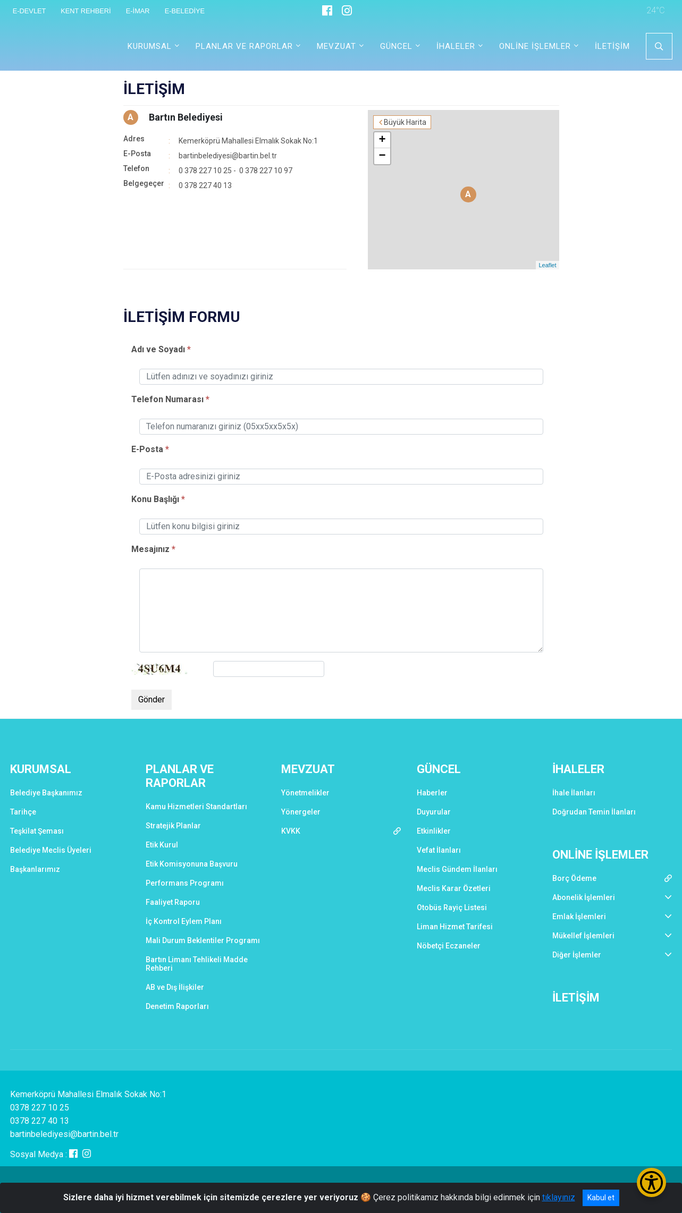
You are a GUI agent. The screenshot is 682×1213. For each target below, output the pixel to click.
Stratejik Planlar (173, 825)
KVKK (290, 831)
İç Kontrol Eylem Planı (184, 921)
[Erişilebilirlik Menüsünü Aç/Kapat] (651, 1182)
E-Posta (147, 449)
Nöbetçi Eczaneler (449, 945)
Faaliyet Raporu (173, 902)
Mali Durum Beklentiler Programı (203, 940)
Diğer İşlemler (576, 955)
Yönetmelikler (305, 792)
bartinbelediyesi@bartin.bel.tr (228, 155)
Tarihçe (23, 812)
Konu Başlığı (155, 499)
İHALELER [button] (455, 46)
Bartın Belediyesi (186, 117)
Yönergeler (301, 812)
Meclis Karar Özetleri (454, 888)
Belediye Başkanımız (46, 792)
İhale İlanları (573, 792)
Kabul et (600, 1197)
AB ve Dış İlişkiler (175, 987)
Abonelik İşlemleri (583, 897)
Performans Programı (185, 883)
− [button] (381, 156)
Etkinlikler (434, 831)
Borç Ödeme (574, 878)
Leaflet (547, 265)
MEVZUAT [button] (336, 46)
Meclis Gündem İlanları (457, 869)
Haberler (432, 792)
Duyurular (434, 812)
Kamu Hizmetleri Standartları (196, 806)
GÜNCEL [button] (396, 46)
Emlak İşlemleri (579, 916)
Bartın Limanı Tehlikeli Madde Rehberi (197, 963)
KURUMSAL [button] (150, 46)
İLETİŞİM (612, 46)
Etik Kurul (162, 845)
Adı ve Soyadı (158, 349)
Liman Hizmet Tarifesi (455, 926)
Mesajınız (151, 549)
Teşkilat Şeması (37, 831)
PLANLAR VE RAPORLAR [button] (244, 46)
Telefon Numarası (167, 399)
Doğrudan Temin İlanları (594, 812)
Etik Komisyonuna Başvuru (192, 864)
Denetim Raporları (177, 1006)
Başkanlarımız (35, 869)
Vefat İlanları (439, 850)
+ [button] (381, 140)
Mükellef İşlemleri (583, 935)
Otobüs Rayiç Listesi (452, 907)
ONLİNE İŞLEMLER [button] (535, 46)
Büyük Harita (405, 122)
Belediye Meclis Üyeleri (50, 850)
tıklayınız (558, 1197)
